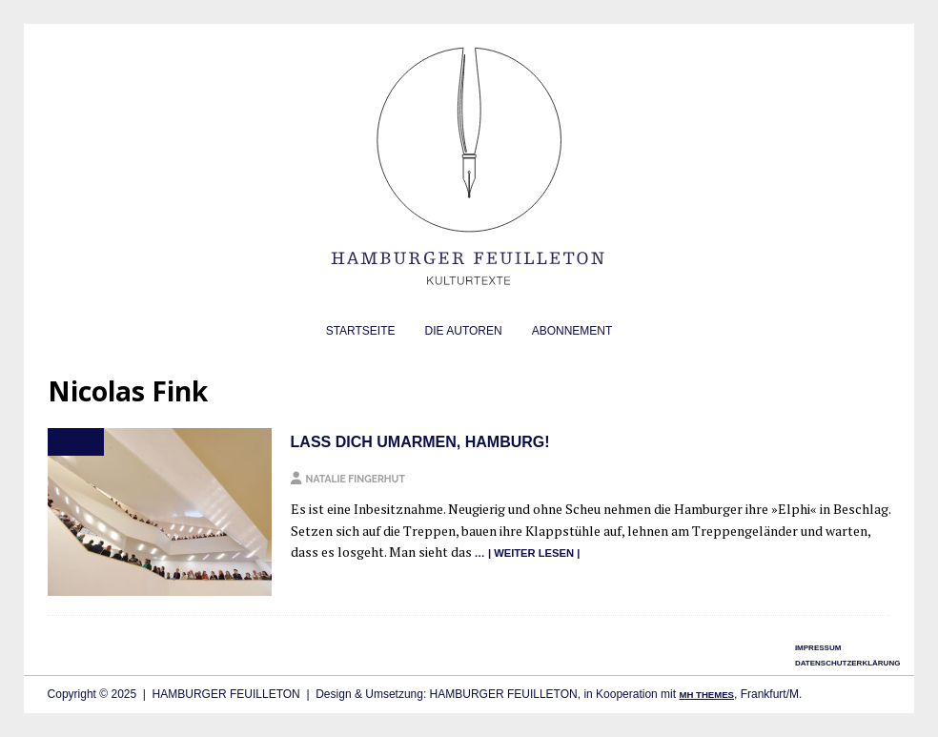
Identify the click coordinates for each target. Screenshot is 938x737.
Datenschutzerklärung (848, 663)
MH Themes (706, 694)
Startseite (361, 331)
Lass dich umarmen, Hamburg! (420, 442)
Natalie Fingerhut (355, 478)
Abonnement (572, 331)
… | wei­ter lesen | (528, 553)
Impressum (818, 648)
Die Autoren (463, 331)
